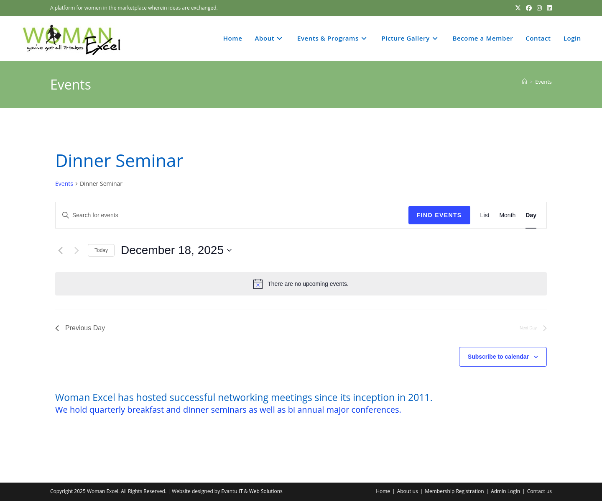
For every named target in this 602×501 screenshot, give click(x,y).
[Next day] (76, 250)
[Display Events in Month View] (507, 215)
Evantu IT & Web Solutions (251, 491)
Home (383, 491)
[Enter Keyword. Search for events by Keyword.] (232, 215)
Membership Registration (454, 491)
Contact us (539, 491)
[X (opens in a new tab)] (518, 8)
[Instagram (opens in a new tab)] (539, 8)
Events (543, 81)
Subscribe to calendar (498, 356)
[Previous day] (60, 250)
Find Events (439, 215)
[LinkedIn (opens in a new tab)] (548, 8)
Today (101, 250)
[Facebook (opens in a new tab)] (528, 8)
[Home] (524, 81)
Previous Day (80, 327)
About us (407, 491)
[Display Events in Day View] (530, 215)
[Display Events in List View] (485, 215)
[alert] (301, 283)
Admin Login (505, 491)
